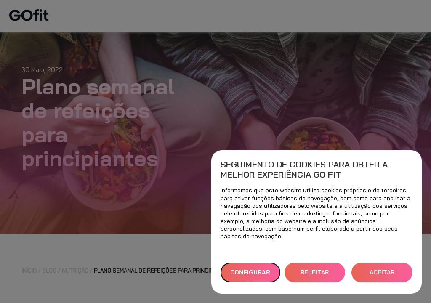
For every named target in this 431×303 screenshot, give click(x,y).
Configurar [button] (250, 272)
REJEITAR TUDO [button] (315, 275)
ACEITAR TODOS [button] (382, 275)
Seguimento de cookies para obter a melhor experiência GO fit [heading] (304, 169)
